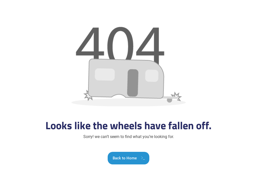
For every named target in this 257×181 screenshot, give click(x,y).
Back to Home (125, 158)
